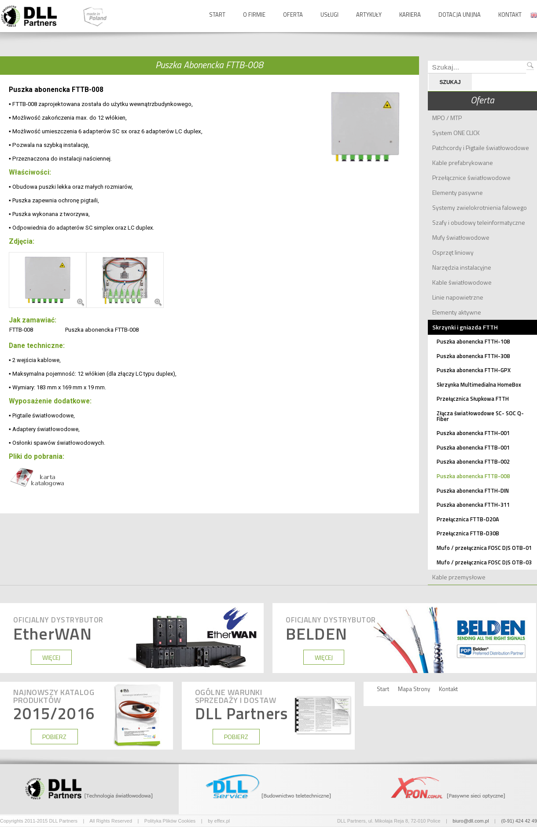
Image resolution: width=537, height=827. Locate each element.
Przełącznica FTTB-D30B (468, 533)
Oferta (293, 14)
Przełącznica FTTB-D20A (468, 519)
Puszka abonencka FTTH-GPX (474, 370)
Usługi (329, 14)
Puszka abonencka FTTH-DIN (473, 491)
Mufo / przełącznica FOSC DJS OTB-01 (484, 548)
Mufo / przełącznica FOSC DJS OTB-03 (484, 562)
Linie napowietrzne (457, 297)
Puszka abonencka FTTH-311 (473, 505)
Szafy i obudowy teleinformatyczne (478, 222)
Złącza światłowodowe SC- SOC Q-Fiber (480, 416)
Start (217, 14)
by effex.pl (219, 820)
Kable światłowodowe (462, 282)
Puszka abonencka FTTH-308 (473, 356)
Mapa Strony (414, 689)
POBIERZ (54, 737)
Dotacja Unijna (459, 14)
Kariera (410, 14)
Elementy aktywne (456, 312)
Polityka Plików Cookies (170, 820)
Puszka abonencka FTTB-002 (473, 461)
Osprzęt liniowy (453, 252)
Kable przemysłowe (459, 577)
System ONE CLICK (456, 132)
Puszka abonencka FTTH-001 (473, 433)
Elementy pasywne (457, 192)
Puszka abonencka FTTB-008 (473, 476)
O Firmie (254, 14)
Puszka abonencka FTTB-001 (473, 447)
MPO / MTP (447, 117)
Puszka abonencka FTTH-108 (473, 341)
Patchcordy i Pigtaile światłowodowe (480, 147)
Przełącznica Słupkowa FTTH (473, 399)
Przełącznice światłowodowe (471, 177)
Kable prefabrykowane (462, 162)
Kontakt (510, 14)
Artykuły (369, 14)
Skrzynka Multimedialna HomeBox (479, 385)
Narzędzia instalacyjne (461, 267)
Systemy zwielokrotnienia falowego (479, 207)
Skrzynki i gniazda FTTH (465, 327)
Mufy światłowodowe (460, 237)
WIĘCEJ (51, 657)
